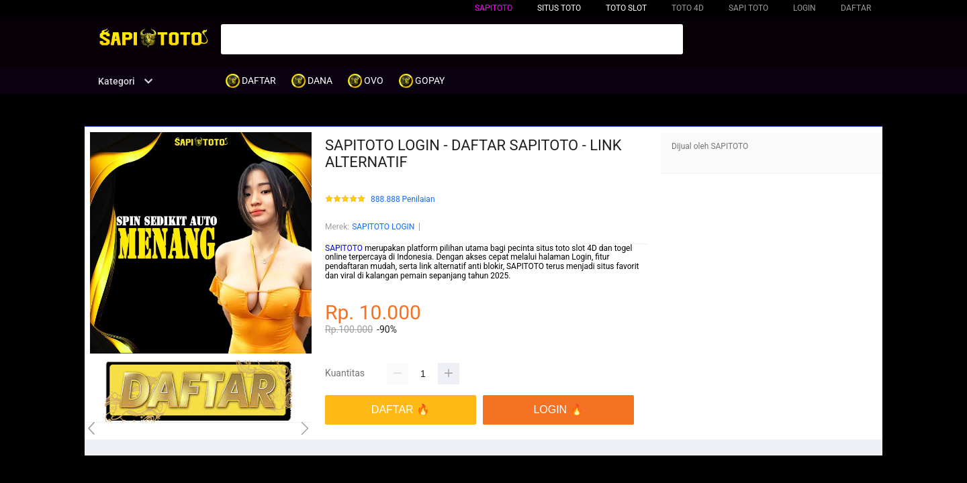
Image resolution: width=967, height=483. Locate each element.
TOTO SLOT (626, 8)
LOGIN (804, 8)
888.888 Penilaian (403, 199)
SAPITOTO (493, 8)
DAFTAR (856, 8)
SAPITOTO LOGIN (383, 226)
